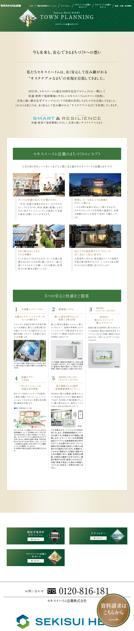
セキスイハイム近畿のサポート (103, 5)
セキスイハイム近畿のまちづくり (83, 5)
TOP (31, 6)
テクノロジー (66, 6)
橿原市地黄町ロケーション (47, 6)
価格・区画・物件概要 (123, 6)
